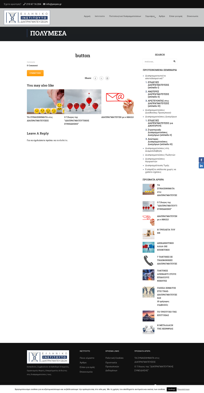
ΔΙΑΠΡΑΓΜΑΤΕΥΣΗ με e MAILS (117, 117)
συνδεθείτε (61, 140)
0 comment (32, 65)
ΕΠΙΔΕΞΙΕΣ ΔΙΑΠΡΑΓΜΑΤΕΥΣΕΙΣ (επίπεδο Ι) (158, 85)
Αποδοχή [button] (171, 389)
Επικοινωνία (192, 16)
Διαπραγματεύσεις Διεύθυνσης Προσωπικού (158, 111)
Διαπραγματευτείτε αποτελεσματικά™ (155, 77)
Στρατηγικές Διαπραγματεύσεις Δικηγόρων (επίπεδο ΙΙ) (160, 132)
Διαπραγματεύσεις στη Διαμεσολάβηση (157, 149)
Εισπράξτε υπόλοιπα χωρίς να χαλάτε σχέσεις (160, 170)
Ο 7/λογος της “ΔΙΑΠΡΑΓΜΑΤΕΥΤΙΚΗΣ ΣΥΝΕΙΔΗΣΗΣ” (76, 120)
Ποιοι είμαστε (87, 358)
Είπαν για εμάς (176, 16)
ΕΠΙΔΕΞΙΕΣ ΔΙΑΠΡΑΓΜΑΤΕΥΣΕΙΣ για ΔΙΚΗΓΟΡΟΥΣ (160, 123)
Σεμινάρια (149, 16)
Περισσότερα (183, 389)
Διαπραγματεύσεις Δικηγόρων (161, 116)
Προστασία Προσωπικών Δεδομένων (112, 366)
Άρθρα (162, 16)
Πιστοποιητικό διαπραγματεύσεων (125, 16)
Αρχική (87, 16)
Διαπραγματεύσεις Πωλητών (160, 155)
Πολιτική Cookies (114, 358)
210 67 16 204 (33, 4)
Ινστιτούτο (100, 16)
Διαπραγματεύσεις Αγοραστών (155, 160)
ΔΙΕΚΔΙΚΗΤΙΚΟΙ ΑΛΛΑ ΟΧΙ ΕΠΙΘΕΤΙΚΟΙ (165, 246)
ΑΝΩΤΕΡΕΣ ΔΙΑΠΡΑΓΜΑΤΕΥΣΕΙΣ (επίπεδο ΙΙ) (158, 94)
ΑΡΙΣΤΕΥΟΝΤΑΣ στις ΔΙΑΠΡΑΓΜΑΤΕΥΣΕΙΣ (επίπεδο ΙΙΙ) (158, 103)
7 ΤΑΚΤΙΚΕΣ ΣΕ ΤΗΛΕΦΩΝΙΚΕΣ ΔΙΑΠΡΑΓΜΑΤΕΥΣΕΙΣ (168, 260)
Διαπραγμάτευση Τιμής (157, 165)
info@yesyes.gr (54, 4)
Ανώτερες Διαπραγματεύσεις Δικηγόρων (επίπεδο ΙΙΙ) (160, 142)
